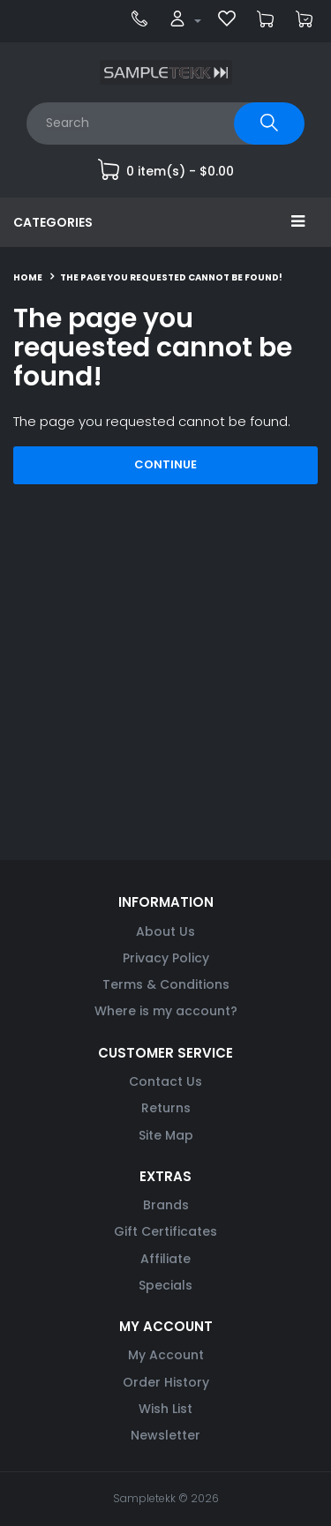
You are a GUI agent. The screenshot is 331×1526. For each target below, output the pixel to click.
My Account (166, 1355)
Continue (165, 464)
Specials (165, 1285)
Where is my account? (165, 1011)
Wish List (165, 1409)
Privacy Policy (166, 958)
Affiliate (165, 1259)
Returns (166, 1108)
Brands (166, 1205)
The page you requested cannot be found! (171, 277)
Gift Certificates (165, 1231)
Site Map (166, 1135)
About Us (165, 931)
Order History (166, 1382)
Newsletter (165, 1435)
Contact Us (165, 1081)
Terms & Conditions (165, 984)
